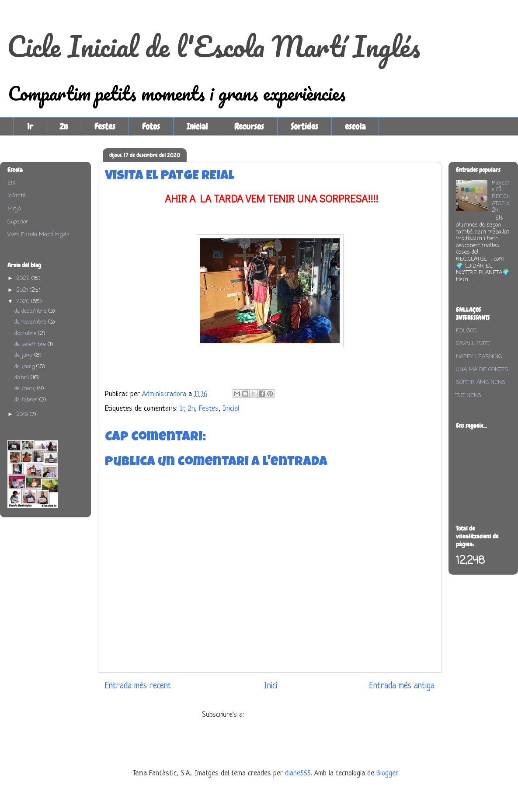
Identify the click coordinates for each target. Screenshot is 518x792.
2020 (23, 301)
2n (63, 126)
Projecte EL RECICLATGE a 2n (501, 196)
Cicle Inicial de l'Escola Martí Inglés (213, 46)
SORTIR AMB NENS (480, 382)
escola (355, 126)
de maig (25, 367)
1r (30, 126)
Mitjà (14, 209)
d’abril (22, 377)
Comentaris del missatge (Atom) (292, 715)
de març (25, 388)
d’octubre (26, 333)
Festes (104, 126)
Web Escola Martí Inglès (38, 234)
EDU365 (466, 331)
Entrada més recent (138, 686)
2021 (23, 290)
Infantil (16, 196)
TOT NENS (468, 395)
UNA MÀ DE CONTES (482, 370)
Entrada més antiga (402, 686)
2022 (23, 278)
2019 (23, 414)
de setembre (31, 344)
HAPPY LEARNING (479, 356)
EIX (11, 183)
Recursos (249, 126)
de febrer (26, 400)
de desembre (31, 311)
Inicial (197, 126)
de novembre (31, 322)
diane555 (298, 773)
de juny (24, 355)
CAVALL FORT (473, 343)
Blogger (386, 773)
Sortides (304, 126)
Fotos (151, 126)
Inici (270, 686)
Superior (17, 222)
